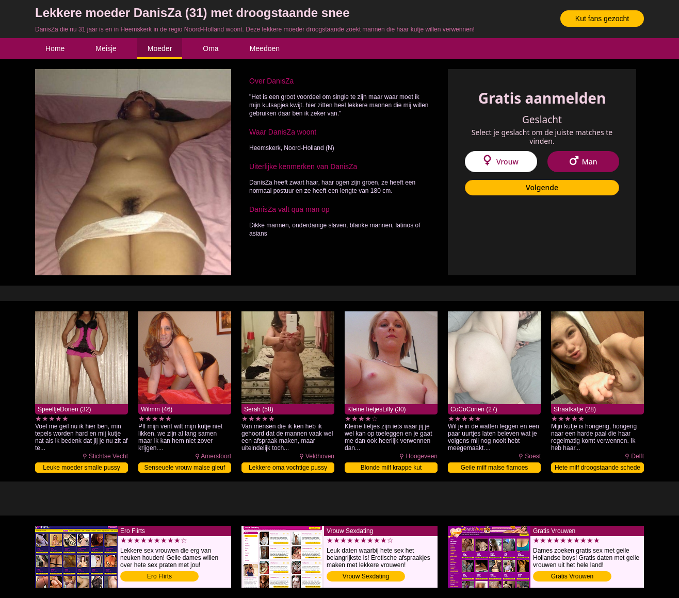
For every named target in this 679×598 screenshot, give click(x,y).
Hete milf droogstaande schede (597, 467)
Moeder (160, 48)
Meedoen (265, 48)
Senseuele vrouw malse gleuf (184, 467)
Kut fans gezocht (602, 18)
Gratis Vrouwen (572, 576)
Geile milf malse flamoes (494, 467)
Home (54, 48)
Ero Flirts (159, 576)
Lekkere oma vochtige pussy (288, 467)
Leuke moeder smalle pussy (81, 467)
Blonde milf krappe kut (391, 467)
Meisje (105, 48)
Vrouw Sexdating (366, 576)
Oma (210, 48)
